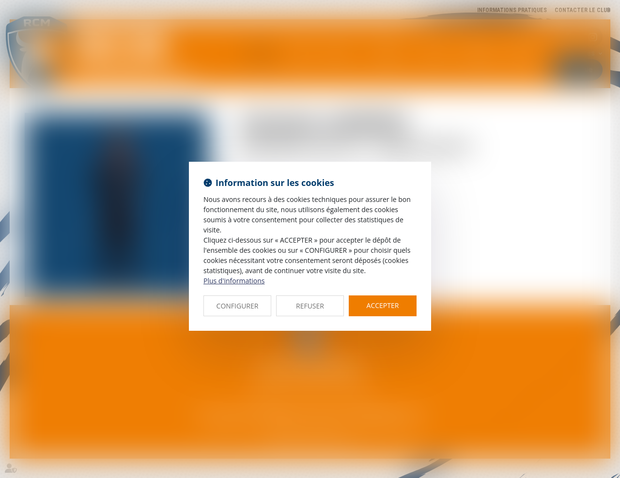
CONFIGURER (238, 305)
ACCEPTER (383, 305)
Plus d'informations (233, 280)
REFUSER (310, 305)
